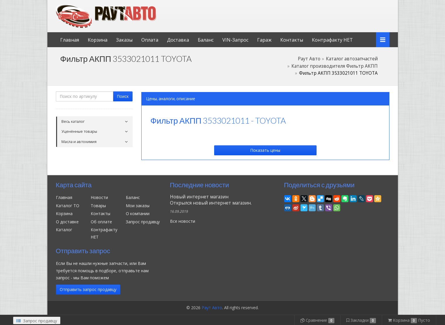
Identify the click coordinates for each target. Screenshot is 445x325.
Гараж (264, 40)
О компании (138, 213)
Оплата (149, 40)
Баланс (206, 40)
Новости (99, 197)
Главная (69, 40)
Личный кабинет (349, 5)
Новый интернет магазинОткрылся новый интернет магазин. (211, 200)
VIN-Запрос (235, 40)
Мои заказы (138, 205)
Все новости (182, 221)
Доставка (178, 40)
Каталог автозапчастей (352, 59)
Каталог (64, 229)
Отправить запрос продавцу (88, 289)
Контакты (291, 40)
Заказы (124, 40)
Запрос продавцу (143, 221)
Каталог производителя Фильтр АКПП (334, 66)
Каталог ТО (67, 205)
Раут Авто (309, 59)
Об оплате (101, 221)
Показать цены (265, 150)
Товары (98, 205)
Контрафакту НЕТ (332, 40)
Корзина (97, 40)
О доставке (67, 221)
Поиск (123, 96)
